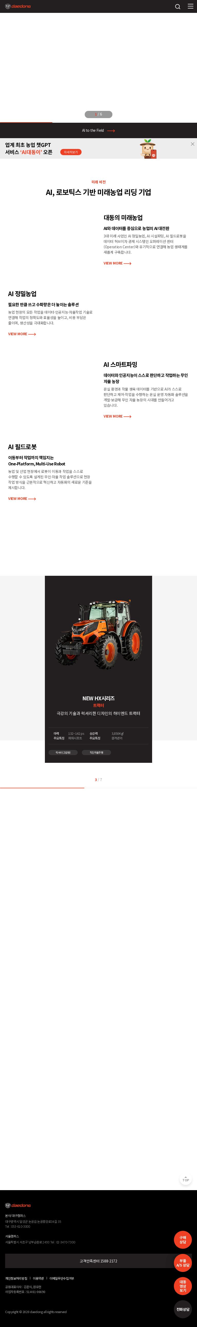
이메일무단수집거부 (62, 1278)
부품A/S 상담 (183, 1263)
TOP (185, 1180)
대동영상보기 (183, 1286)
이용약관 (38, 1278)
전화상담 (183, 1309)
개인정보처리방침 (16, 1278)
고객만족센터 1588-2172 (98, 1260)
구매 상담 (183, 1239)
